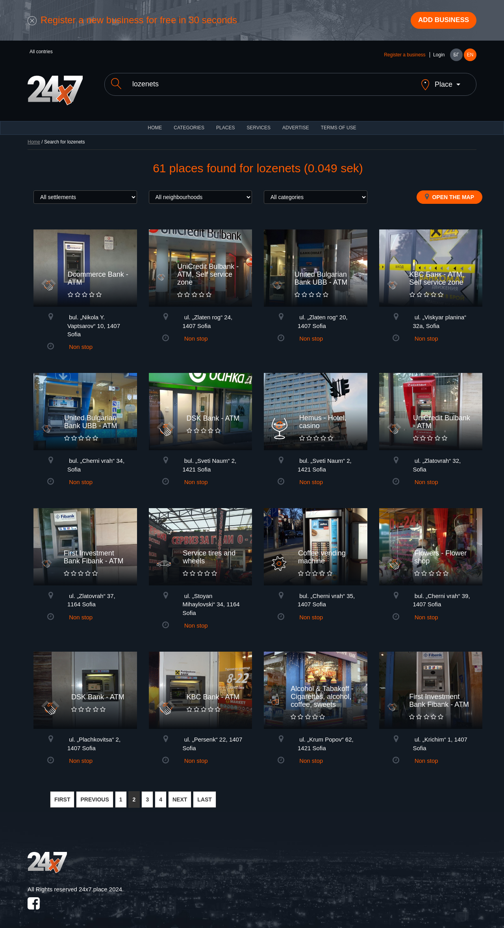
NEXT (179, 794)
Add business (441, 21)
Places (225, 122)
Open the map (449, 191)
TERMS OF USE (338, 122)
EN (470, 56)
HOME (155, 122)
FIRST (62, 794)
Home (34, 136)
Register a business (404, 56)
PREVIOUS (94, 794)
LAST (204, 794)
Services (258, 122)
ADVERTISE (295, 122)
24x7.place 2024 (100, 883)
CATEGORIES (189, 122)
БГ (456, 56)
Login (439, 56)
